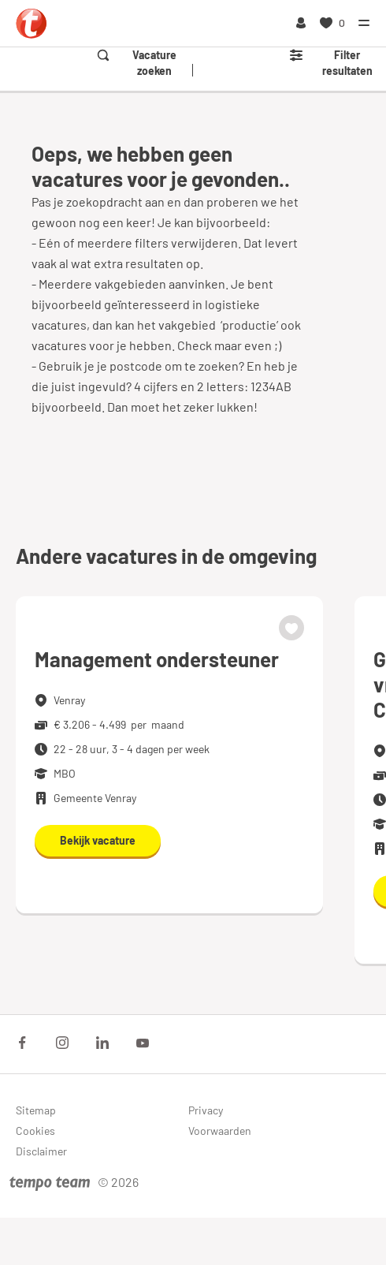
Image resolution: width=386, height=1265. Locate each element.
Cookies (35, 1130)
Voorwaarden (219, 1130)
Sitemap (36, 1110)
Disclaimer (41, 1151)
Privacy (205, 1110)
